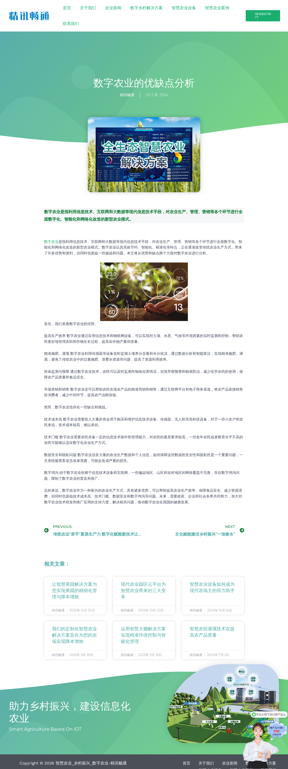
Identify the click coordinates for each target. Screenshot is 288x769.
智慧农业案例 (206, 10)
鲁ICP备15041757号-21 (73, 760)
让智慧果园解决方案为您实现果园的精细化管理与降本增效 (74, 581)
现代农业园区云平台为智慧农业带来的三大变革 (143, 581)
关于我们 (104, 10)
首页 (90, 10)
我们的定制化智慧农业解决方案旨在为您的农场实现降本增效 (74, 625)
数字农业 (51, 231)
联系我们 (228, 10)
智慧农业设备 (179, 10)
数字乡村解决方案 (149, 10)
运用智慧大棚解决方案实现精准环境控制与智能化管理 (143, 625)
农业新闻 (122, 10)
